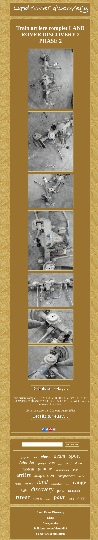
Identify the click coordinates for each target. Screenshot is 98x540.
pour (59, 497)
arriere (29, 483)
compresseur (66, 476)
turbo (81, 476)
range (79, 482)
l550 (71, 499)
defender (26, 462)
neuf (69, 463)
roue (60, 464)
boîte (75, 469)
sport (74, 456)
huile (24, 491)
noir (67, 484)
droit (81, 498)
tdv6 (35, 457)
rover (22, 496)
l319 (52, 463)
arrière (23, 475)
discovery (42, 489)
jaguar (25, 457)
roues (48, 499)
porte (60, 491)
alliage (74, 491)
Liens (50, 517)
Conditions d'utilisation (50, 533)
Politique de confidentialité (50, 528)
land (42, 482)
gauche (45, 468)
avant (59, 456)
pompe (42, 463)
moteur (28, 469)
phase (45, 456)
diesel (38, 498)
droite (79, 463)
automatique (57, 484)
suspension (44, 475)
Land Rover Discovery (50, 512)
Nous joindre (50, 523)
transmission (62, 470)
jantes (18, 483)
